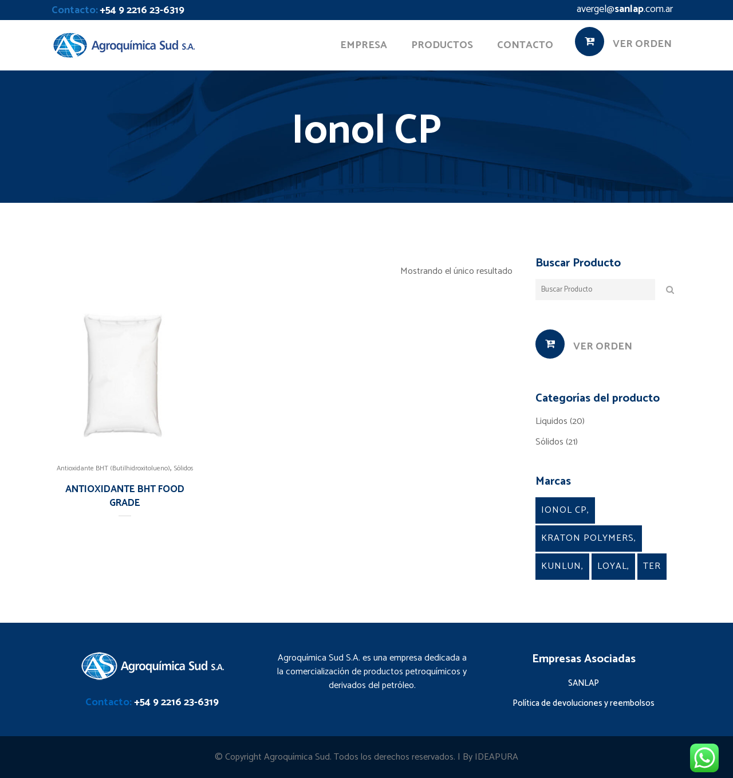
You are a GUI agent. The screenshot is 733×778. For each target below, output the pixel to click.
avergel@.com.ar (625, 9)
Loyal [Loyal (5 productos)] (612, 566)
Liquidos (551, 421)
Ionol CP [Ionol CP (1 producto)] (564, 510)
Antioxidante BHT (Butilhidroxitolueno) (113, 468)
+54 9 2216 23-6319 (142, 10)
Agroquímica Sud (297, 757)
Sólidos (184, 468)
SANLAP (583, 683)
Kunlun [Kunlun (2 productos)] (561, 566)
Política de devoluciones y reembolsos (584, 703)
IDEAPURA (496, 757)
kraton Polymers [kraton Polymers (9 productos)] (587, 538)
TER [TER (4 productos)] (652, 566)
